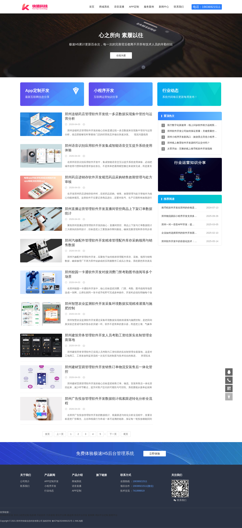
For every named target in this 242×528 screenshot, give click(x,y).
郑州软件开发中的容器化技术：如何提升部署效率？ (189, 241)
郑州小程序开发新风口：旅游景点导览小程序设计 (193, 136)
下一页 (113, 434)
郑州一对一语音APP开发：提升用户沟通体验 (185, 224)
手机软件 (41, 515)
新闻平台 (113, 515)
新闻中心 (164, 6)
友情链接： (5, 512)
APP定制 (134, 6)
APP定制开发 (51, 481)
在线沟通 (121, 55)
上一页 (60, 434)
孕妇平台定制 (101, 515)
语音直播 (119, 6)
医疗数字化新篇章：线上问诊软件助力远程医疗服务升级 (196, 125)
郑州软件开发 (6, 515)
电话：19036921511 (206, 7)
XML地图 (79, 521)
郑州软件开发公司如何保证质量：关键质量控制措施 (194, 131)
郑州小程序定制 (21, 515)
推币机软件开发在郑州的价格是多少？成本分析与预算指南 (192, 207)
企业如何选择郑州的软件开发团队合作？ (183, 232)
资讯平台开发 (80, 515)
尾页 (125, 434)
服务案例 (149, 6)
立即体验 (154, 453)
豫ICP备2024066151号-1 (63, 521)
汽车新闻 (50, 515)
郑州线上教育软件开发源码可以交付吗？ (188, 142)
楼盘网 (70, 515)
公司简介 (25, 481)
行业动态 (49, 490)
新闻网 (91, 515)
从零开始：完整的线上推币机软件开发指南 (189, 148)
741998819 (139, 490)
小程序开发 (50, 486)
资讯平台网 (60, 515)
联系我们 (179, 6)
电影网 (33, 515)
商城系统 (104, 6)
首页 (91, 6)
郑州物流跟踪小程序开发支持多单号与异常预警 (186, 216)
